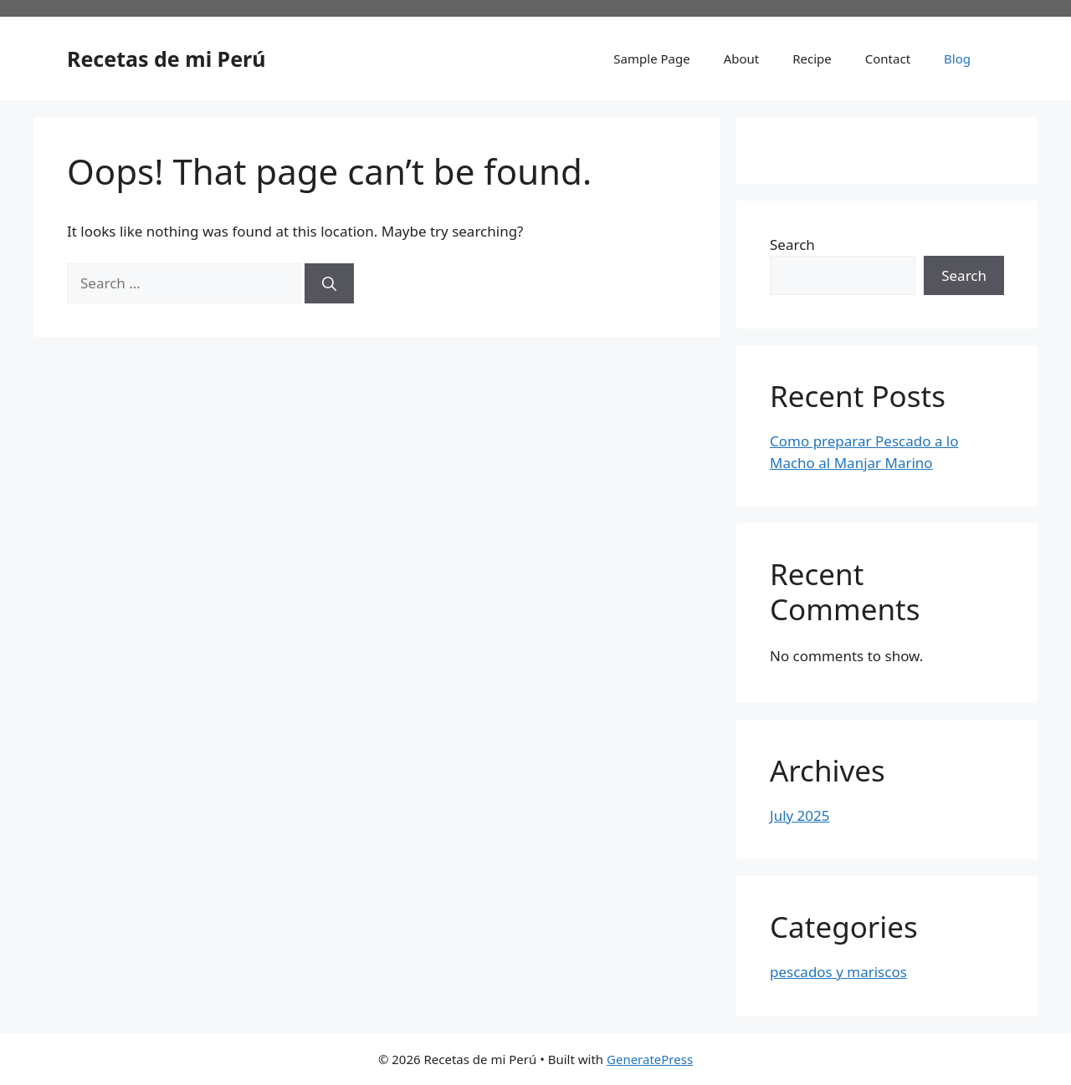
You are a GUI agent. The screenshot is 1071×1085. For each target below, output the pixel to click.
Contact (887, 58)
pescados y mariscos (838, 971)
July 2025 (800, 815)
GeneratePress (650, 1059)
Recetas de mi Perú (166, 58)
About (742, 58)
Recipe (812, 58)
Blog (957, 58)
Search (792, 244)
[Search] (329, 283)
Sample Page (651, 58)
